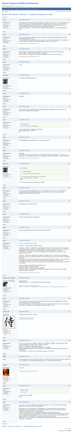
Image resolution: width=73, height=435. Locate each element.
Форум (4, 9)
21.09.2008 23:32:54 (24, 229)
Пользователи (11, 9)
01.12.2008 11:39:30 (24, 366)
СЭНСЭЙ (6, 313)
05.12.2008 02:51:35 (24, 387)
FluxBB (69, 432)
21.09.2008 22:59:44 (24, 36)
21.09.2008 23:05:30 (24, 63)
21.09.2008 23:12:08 (24, 108)
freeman (5, 77)
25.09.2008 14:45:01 (24, 313)
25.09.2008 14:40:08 (24, 300)
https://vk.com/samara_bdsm (17, 6)
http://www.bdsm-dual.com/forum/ (47, 416)
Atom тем (68, 430)
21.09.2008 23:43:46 (24, 242)
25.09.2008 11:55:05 (24, 279)
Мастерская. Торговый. (18, 15)
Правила (18, 9)
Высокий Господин (9, 279)
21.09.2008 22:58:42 (24, 20)
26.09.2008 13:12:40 (24, 358)
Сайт (5, 294)
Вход (36, 9)
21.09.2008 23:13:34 (24, 121)
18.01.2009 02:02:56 (24, 403)
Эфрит (5, 366)
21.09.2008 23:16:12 (24, 139)
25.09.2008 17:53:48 (24, 342)
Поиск (23, 9)
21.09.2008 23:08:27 (24, 95)
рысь (4, 20)
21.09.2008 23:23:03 (24, 189)
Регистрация (30, 9)
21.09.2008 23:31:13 (24, 216)
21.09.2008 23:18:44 (24, 152)
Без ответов (68, 12)
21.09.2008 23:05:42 (24, 76)
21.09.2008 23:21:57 (24, 165)
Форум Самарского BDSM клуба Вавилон (20, 4)
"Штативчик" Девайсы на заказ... (41, 15)
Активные (61, 12)
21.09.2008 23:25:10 (24, 202)
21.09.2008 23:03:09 (24, 50)
